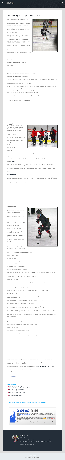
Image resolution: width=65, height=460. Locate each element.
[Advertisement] (32, 111)
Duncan (39, 2)
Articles (52, 2)
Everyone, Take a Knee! (13, 397)
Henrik (43, 2)
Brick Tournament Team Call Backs (16, 393)
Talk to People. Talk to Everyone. (15, 395)
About (34, 2)
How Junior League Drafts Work (15, 386)
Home (31, 2)
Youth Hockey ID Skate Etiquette (15, 390)
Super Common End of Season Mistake (17, 392)
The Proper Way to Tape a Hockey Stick (17, 389)
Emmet (48, 2)
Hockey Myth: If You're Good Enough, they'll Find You (20, 387)
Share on (12, 376)
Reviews (57, 2)
